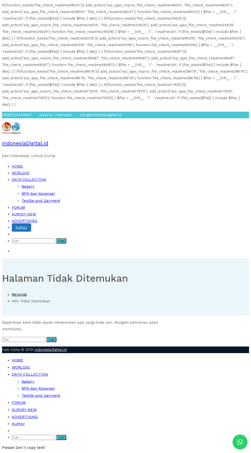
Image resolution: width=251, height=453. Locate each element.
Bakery (28, 186)
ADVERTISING (24, 221)
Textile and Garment (41, 200)
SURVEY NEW (24, 214)
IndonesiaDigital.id (25, 143)
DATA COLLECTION (29, 179)
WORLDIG (20, 173)
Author (21, 227)
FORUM (18, 207)
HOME (17, 166)
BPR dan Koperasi (38, 193)
